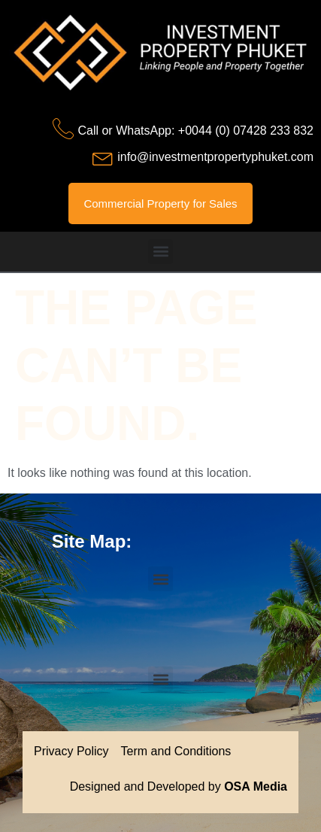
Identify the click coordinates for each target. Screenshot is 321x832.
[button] (160, 251)
